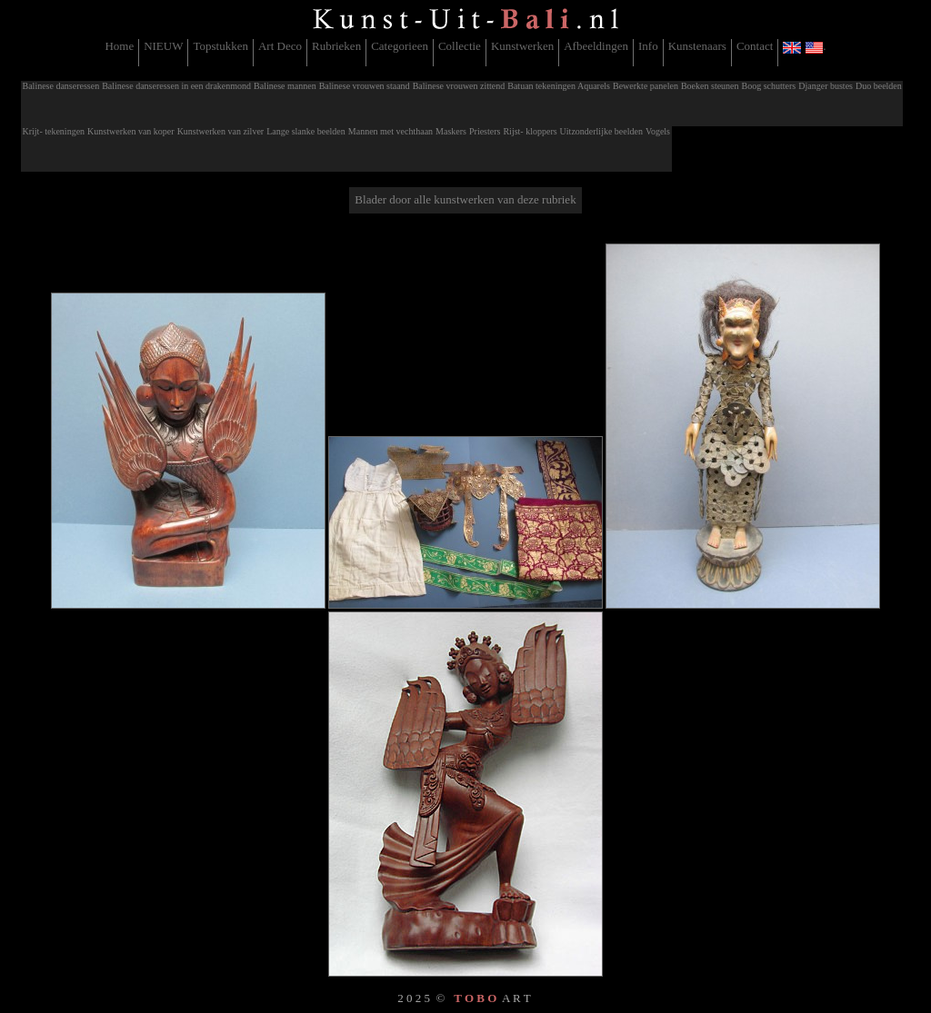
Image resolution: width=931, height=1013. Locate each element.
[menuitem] (119, 52)
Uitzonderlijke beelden (601, 131)
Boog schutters (769, 86)
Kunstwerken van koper (131, 131)
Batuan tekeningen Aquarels (558, 86)
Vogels (658, 131)
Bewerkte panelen (645, 86)
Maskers (450, 131)
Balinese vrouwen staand (364, 86)
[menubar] (465, 52)
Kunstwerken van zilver (221, 131)
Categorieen (399, 46)
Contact (754, 46)
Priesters (484, 131)
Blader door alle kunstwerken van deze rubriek (465, 199)
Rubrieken (336, 46)
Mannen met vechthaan (390, 131)
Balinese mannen (285, 86)
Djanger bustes (825, 86)
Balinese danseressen (61, 86)
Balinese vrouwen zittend (459, 86)
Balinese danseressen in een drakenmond (176, 86)
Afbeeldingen (596, 46)
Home (119, 46)
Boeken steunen (710, 86)
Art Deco (280, 46)
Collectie (459, 46)
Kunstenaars (697, 46)
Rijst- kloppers (529, 131)
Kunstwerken (522, 46)
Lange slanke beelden (305, 131)
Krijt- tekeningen (54, 131)
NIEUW (163, 46)
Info (648, 46)
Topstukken (220, 46)
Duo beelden (879, 86)
